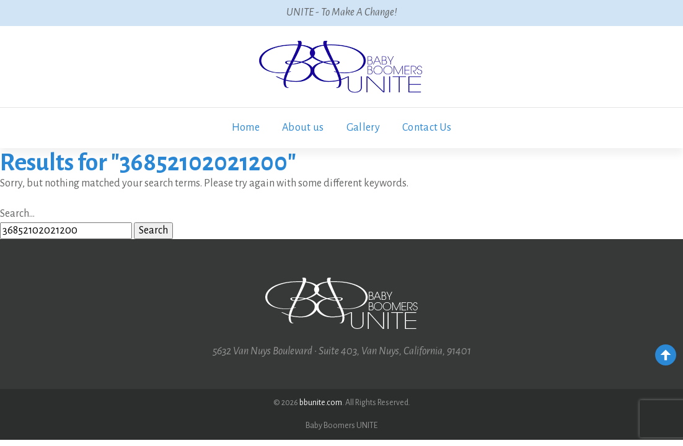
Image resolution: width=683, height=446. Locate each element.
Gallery (363, 127)
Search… (17, 213)
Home (246, 127)
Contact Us (426, 127)
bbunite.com (320, 402)
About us (303, 127)
